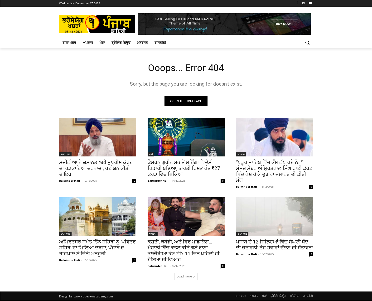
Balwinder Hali (69, 181)
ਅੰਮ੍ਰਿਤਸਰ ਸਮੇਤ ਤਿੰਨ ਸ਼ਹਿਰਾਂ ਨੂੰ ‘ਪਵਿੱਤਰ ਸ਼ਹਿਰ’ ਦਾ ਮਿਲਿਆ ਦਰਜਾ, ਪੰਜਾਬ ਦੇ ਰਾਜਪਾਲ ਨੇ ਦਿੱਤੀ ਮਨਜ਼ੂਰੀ (97, 248)
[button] (307, 42)
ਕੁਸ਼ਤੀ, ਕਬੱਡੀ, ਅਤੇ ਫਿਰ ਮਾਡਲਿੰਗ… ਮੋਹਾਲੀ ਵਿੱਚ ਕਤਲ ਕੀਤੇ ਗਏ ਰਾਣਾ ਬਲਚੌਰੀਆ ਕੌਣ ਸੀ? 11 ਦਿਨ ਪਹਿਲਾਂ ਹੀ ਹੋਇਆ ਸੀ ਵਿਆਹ (183, 251)
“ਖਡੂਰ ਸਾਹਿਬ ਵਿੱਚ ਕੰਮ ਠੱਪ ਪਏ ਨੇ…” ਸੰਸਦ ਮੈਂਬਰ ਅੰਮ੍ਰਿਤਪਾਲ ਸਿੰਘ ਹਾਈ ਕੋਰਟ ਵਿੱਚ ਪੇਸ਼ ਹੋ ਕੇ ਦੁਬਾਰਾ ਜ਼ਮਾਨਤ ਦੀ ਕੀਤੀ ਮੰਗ (274, 171)
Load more (186, 277)
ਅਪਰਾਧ (241, 154)
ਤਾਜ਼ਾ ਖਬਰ (65, 154)
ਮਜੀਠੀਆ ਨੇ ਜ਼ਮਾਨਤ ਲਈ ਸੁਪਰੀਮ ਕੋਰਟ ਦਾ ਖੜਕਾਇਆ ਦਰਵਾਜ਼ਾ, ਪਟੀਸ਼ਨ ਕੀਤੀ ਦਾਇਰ (96, 168)
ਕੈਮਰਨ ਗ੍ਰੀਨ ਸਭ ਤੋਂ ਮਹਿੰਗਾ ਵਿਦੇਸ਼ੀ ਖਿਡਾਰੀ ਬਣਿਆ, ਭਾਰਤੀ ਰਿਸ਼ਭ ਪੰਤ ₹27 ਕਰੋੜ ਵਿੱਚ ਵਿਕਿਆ (184, 168)
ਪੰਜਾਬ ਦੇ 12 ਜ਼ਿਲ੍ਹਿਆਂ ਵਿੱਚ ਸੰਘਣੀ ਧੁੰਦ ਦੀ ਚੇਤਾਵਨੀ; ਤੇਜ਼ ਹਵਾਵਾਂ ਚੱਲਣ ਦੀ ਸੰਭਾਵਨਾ (274, 245)
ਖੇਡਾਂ (151, 154)
